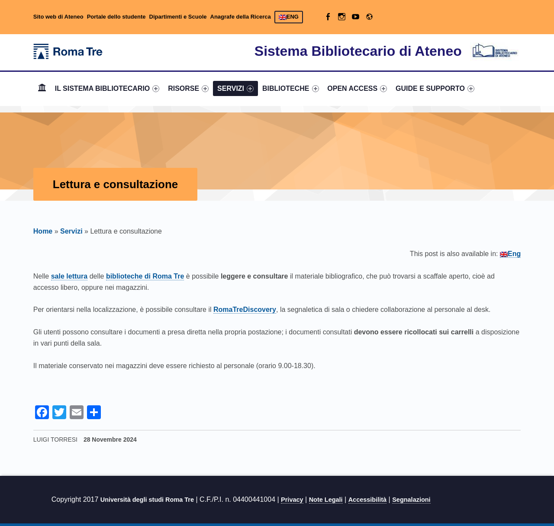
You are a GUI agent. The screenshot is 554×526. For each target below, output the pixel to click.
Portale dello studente (116, 16)
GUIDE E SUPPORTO (435, 88)
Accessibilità (367, 499)
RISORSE (188, 88)
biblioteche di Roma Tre (145, 276)
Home (42, 88)
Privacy (292, 499)
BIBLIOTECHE (290, 88)
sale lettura (69, 276)
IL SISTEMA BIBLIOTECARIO (107, 88)
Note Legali (326, 499)
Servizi (71, 231)
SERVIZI (235, 88)
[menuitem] (42, 88)
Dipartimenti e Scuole (178, 16)
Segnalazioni (411, 499)
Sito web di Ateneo (58, 16)
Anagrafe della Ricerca (240, 16)
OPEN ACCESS (357, 88)
